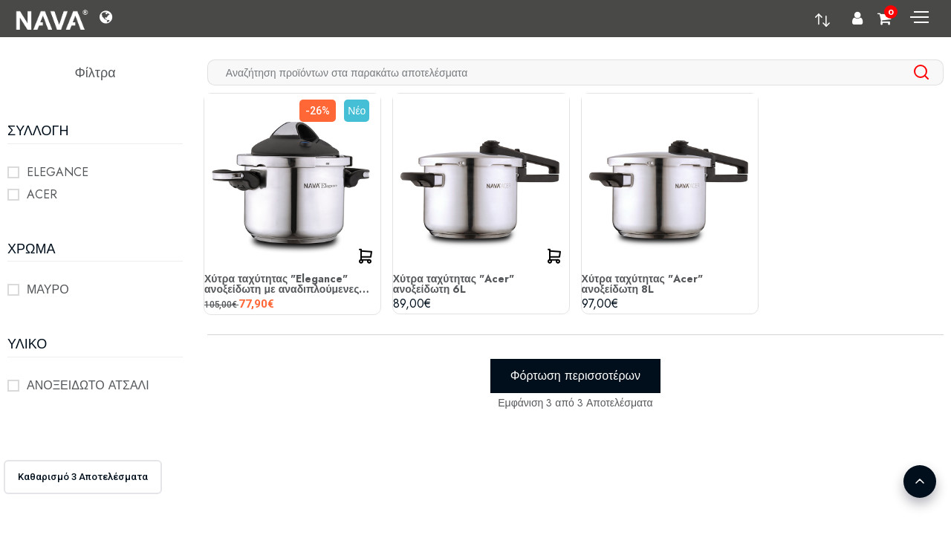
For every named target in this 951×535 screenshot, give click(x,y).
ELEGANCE (57, 172)
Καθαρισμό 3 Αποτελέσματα (83, 476)
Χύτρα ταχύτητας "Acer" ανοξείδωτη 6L (453, 283)
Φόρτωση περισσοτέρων (575, 375)
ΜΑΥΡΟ (48, 289)
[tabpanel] (575, 252)
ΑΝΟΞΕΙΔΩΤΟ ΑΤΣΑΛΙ (88, 385)
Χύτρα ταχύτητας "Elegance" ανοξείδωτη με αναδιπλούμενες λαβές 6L (281, 283)
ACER (42, 194)
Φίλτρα (94, 72)
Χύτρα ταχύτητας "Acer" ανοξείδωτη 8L (642, 283)
